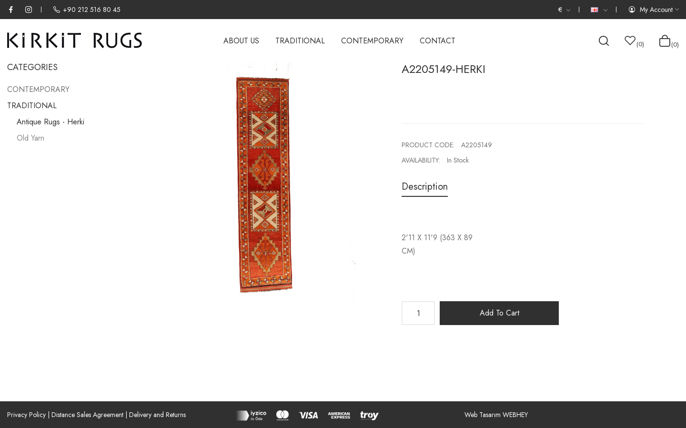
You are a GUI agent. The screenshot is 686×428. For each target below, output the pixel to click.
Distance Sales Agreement (87, 414)
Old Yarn (30, 137)
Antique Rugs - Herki (50, 121)
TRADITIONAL (32, 105)
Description (425, 187)
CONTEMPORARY (38, 89)
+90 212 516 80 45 (87, 9)
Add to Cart (499, 312)
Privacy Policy (26, 414)
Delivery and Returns (157, 414)
